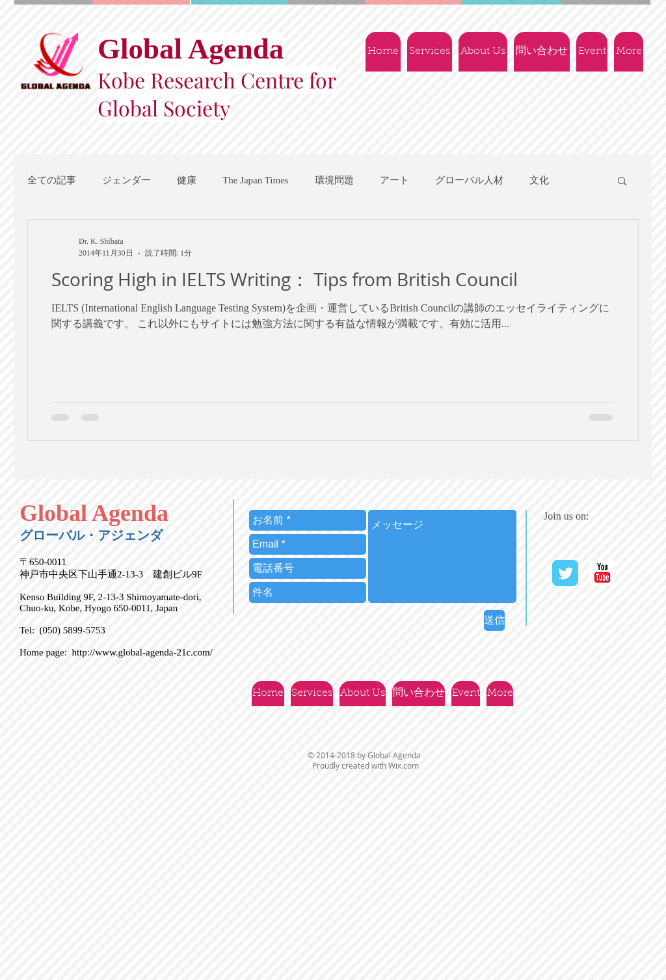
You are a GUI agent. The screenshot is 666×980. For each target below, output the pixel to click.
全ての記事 (51, 180)
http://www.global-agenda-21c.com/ (142, 652)
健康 (186, 180)
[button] (622, 182)
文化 (539, 180)
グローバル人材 (469, 180)
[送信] (494, 620)
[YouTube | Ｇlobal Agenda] (602, 573)
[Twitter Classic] (565, 573)
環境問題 (334, 180)
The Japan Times (255, 180)
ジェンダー (126, 180)
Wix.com (403, 765)
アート (394, 180)
